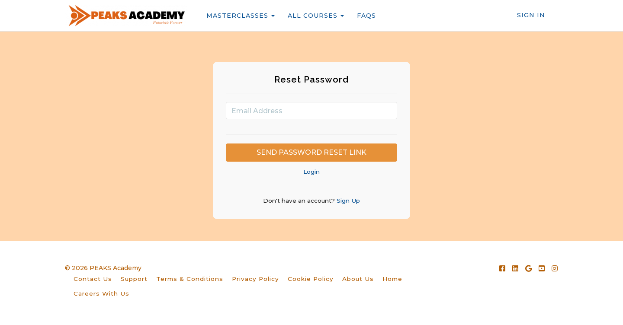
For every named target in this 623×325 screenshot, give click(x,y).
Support (134, 278)
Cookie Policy (311, 278)
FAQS (366, 15)
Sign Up (347, 200)
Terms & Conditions (189, 278)
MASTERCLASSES (240, 15)
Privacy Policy (255, 278)
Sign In (531, 15)
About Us (358, 278)
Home (392, 278)
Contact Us (93, 278)
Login (311, 171)
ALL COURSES (316, 15)
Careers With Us (101, 293)
